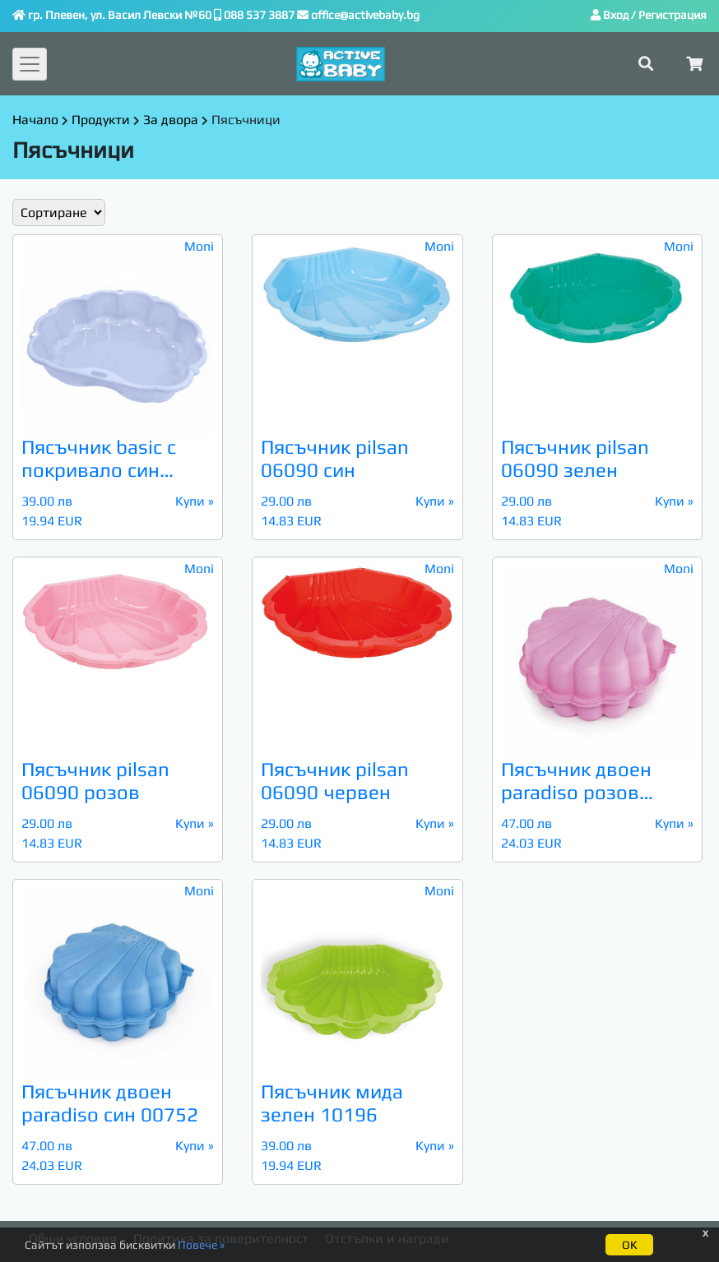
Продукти (101, 119)
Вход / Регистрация (649, 14)
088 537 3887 (259, 14)
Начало (35, 119)
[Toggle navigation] (29, 64)
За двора (170, 119)
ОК (629, 1244)
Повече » (201, 1244)
